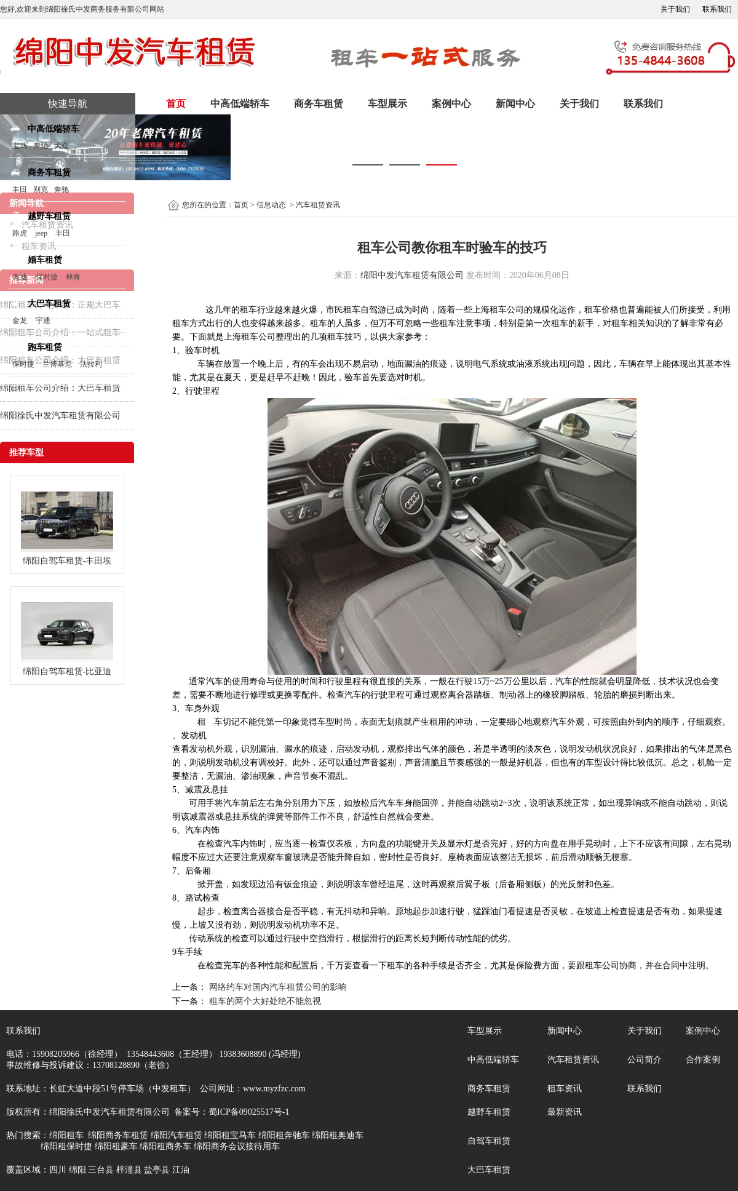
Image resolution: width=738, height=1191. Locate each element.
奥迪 (19, 277)
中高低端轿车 (239, 103)
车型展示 (387, 103)
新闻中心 (515, 103)
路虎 (19, 233)
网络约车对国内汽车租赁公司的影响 (277, 987)
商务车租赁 (318, 103)
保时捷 (47, 277)
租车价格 (601, 309)
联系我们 (717, 9)
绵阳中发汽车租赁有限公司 (412, 275)
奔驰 (40, 145)
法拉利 (91, 364)
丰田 (19, 189)
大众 (61, 145)
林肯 (73, 277)
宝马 (19, 145)
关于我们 (675, 9)
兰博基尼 (58, 364)
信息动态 (271, 205)
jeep (41, 233)
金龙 (19, 320)
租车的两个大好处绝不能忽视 (264, 1001)
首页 (176, 103)
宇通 (43, 320)
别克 (40, 189)
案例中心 (451, 103)
